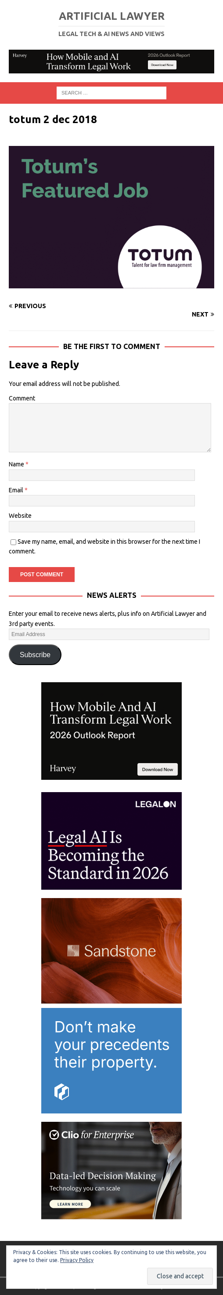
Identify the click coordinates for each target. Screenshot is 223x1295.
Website (20, 515)
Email (17, 490)
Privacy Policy (77, 1260)
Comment (22, 398)
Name (17, 464)
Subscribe (35, 654)
